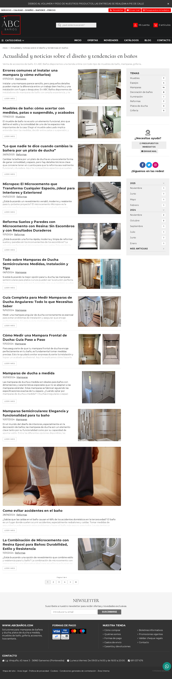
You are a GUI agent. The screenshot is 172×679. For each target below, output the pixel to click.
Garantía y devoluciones (117, 646)
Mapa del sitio (9, 671)
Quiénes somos (112, 634)
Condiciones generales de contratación (78, 671)
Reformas (21, 154)
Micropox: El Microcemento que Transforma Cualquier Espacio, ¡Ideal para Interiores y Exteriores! (39, 188)
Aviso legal (22, 671)
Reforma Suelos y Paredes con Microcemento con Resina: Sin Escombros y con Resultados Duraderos (38, 226)
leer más (9, 98)
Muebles (20, 116)
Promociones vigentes (151, 634)
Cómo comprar (112, 630)
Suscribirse (109, 612)
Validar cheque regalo (151, 638)
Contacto (144, 642)
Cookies (54, 671)
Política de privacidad (39, 671)
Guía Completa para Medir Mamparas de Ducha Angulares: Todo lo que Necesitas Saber (38, 302)
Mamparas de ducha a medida (29, 373)
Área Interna (103, 671)
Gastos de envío (112, 642)
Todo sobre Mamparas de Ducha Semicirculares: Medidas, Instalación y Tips (35, 264)
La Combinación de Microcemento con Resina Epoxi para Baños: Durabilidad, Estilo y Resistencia (36, 544)
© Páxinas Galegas (161, 671)
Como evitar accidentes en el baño (32, 511)
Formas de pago (113, 638)
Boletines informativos (151, 630)
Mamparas (20, 79)
